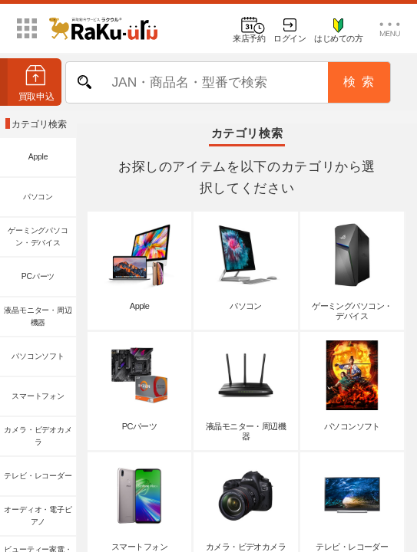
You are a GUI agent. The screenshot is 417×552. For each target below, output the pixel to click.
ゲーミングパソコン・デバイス (38, 236)
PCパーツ (38, 276)
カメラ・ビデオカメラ (37, 436)
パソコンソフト (38, 356)
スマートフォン (38, 396)
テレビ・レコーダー (37, 476)
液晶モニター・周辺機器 (37, 316)
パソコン (38, 196)
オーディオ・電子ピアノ (37, 515)
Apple (38, 157)
